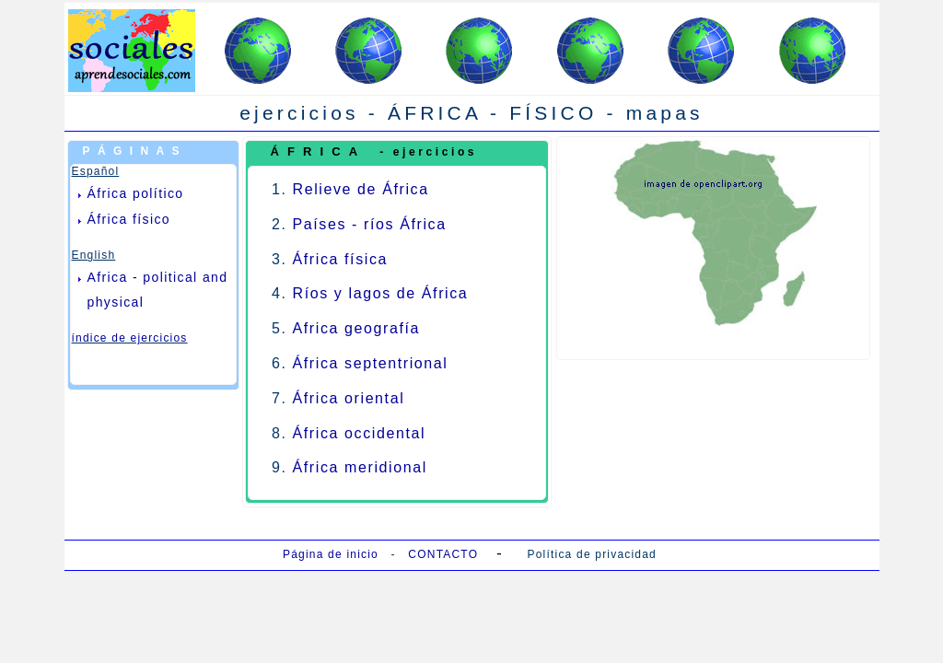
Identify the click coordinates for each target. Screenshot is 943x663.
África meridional (360, 467)
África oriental (349, 398)
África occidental (359, 433)
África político (135, 193)
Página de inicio (330, 554)
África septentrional (370, 363)
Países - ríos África (370, 224)
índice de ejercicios (130, 338)
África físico (129, 219)
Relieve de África (361, 189)
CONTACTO (443, 554)
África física (341, 259)
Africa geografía (357, 328)
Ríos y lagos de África (381, 293)
